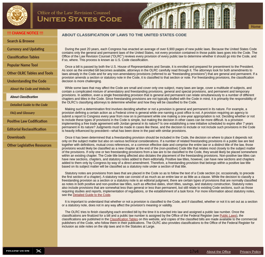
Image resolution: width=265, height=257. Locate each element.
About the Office (219, 252)
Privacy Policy (250, 252)
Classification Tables (124, 219)
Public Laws (228, 215)
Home (256, 26)
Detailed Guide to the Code (92, 195)
